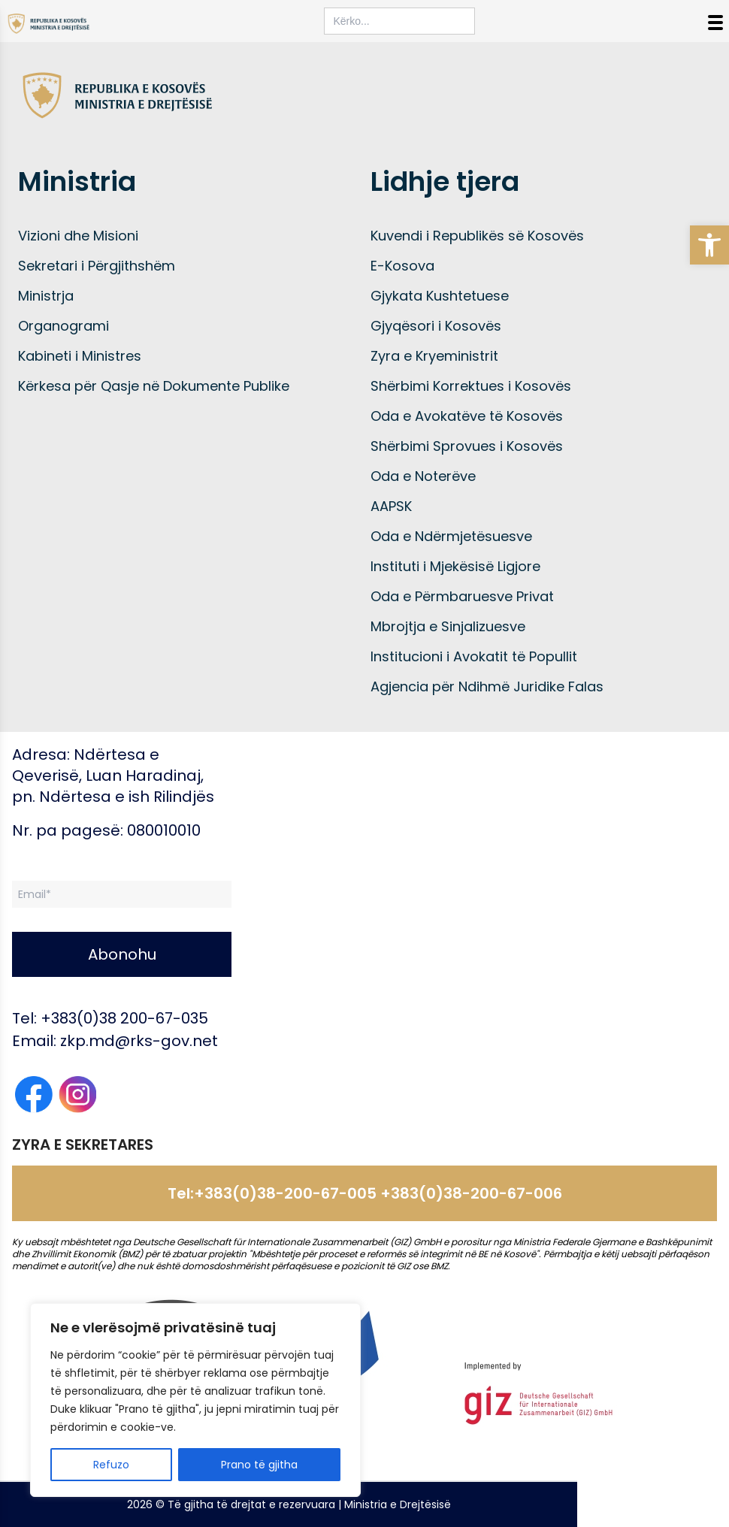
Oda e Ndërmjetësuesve (451, 536)
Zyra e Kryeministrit (434, 355)
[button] (709, 245)
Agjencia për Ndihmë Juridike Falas (487, 686)
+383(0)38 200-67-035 (124, 1018)
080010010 (164, 830)
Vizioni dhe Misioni (78, 235)
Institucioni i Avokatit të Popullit (474, 656)
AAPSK (391, 506)
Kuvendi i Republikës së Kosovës (477, 235)
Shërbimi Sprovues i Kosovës (467, 446)
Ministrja (46, 295)
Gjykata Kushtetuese (440, 295)
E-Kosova (402, 265)
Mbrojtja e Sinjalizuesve (448, 626)
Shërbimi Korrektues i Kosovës (471, 385)
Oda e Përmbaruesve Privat (462, 596)
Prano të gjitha (259, 1464)
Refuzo (111, 1464)
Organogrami (63, 325)
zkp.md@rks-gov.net (139, 1040)
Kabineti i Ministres (79, 355)
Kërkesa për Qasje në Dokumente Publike (153, 385)
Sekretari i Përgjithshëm (96, 265)
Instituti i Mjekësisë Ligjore (455, 566)
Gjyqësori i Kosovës (436, 325)
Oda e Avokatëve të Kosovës (467, 416)
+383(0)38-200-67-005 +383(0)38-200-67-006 (378, 1193)
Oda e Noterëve (423, 476)
